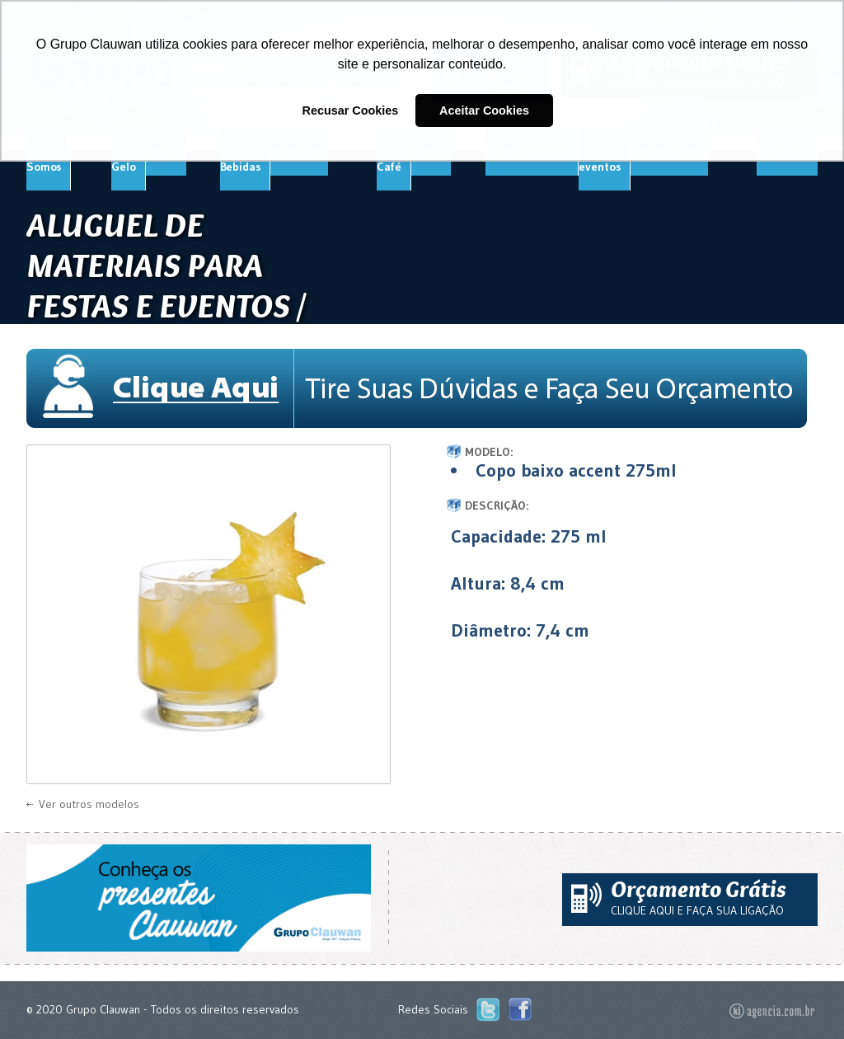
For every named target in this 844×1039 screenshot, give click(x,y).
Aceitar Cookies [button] (484, 110)
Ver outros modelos (89, 804)
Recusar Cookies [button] (350, 110)
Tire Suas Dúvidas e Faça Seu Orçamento (422, 388)
